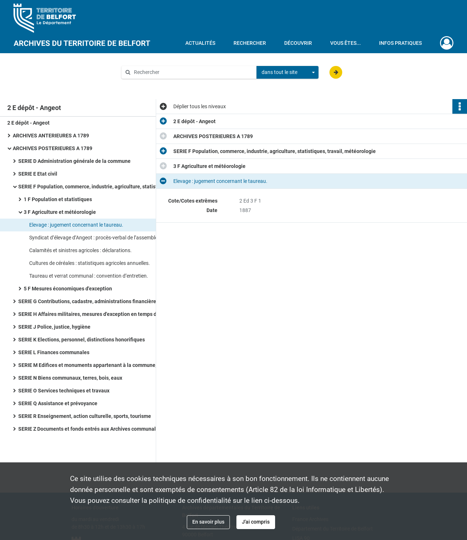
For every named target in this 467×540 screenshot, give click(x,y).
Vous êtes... (345, 43)
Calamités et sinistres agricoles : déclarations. (80, 250)
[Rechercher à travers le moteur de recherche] (192, 72)
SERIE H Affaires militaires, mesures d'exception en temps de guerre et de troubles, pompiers (91, 314)
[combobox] (287, 72)
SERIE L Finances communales (53, 352)
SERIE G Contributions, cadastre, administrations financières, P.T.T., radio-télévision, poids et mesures (91, 301)
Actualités (200, 43)
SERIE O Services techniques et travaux (63, 391)
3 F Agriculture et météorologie (60, 212)
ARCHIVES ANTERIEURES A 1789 (51, 135)
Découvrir (298, 43)
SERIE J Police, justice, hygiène (54, 327)
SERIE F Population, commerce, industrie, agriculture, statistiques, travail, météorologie (91, 186)
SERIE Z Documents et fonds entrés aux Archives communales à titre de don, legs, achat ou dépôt (91, 429)
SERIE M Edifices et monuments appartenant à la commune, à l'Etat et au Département (91, 365)
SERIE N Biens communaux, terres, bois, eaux (70, 378)
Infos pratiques (400, 43)
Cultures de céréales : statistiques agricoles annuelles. (89, 263)
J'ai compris (256, 522)
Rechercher (250, 43)
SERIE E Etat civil (37, 174)
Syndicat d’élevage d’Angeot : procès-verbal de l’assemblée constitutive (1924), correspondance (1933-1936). (102, 237)
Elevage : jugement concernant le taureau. (76, 225)
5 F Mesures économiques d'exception (68, 288)
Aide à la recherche (148, 84)
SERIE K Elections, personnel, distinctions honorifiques (81, 340)
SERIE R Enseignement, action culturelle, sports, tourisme (84, 416)
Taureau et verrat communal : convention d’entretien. (88, 276)
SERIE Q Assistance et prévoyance (57, 403)
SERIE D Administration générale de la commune (74, 161)
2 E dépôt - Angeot (28, 123)
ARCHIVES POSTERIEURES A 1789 (52, 148)
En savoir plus (208, 522)
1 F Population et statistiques (58, 199)
